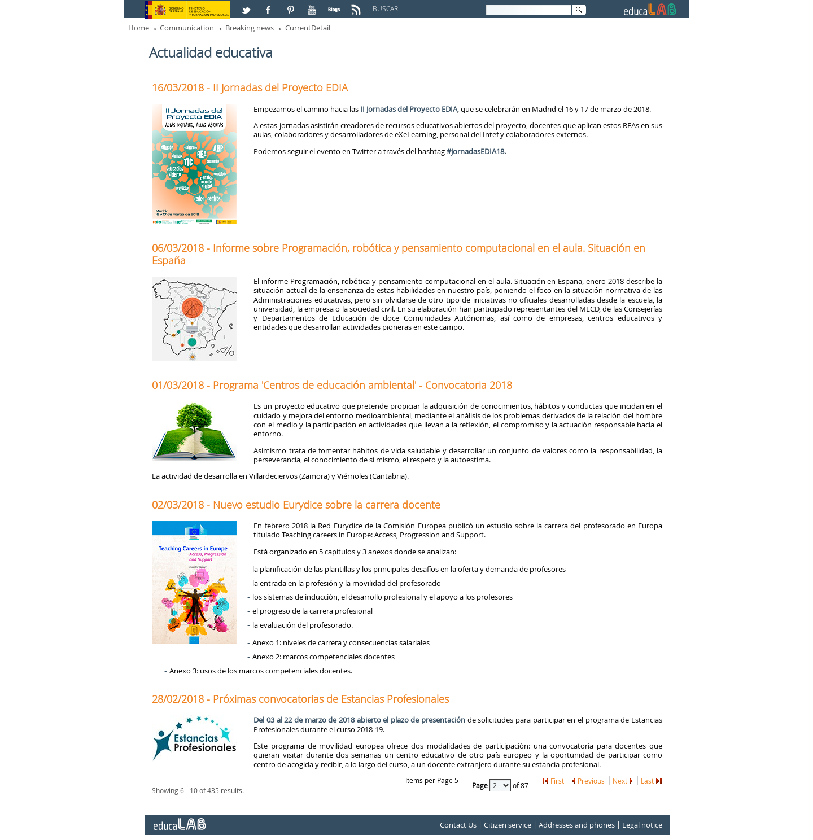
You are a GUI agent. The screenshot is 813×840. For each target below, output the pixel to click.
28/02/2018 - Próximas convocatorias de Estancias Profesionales (300, 699)
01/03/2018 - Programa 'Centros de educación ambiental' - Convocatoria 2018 (332, 385)
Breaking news (249, 28)
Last (647, 780)
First (557, 780)
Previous (591, 780)
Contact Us (458, 825)
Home (138, 28)
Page (480, 785)
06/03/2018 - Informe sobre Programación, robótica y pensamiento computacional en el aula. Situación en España (398, 254)
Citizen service (507, 825)
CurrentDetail (307, 28)
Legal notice (642, 825)
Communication (187, 28)
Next (620, 780)
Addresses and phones (577, 825)
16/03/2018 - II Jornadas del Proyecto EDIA (250, 87)
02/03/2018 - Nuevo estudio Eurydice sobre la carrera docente (296, 504)
